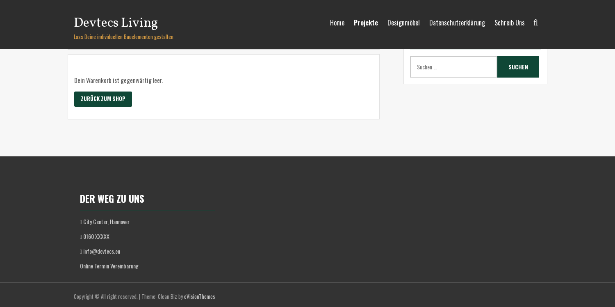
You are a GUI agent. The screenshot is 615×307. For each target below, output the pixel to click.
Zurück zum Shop (103, 98)
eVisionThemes (199, 296)
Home (337, 22)
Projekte (366, 22)
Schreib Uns (509, 22)
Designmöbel (403, 22)
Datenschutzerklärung (457, 22)
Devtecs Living (116, 23)
